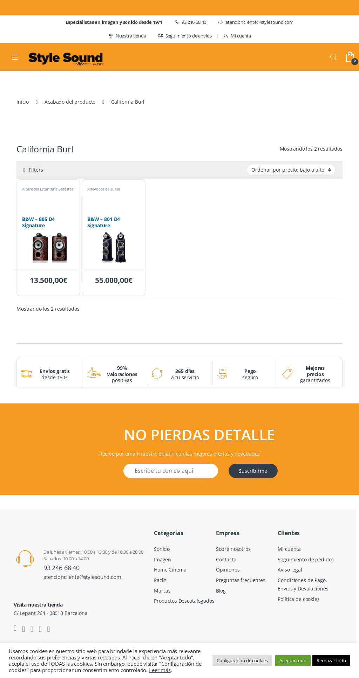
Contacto (226, 559)
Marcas (162, 590)
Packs (160, 580)
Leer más (160, 670)
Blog (221, 590)
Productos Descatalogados (184, 600)
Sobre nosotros (233, 549)
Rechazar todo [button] (331, 660)
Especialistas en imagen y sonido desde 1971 (114, 22)
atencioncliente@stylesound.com (255, 22)
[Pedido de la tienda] (291, 170)
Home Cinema (170, 569)
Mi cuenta (237, 36)
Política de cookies (298, 599)
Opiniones (228, 569)
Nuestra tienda (127, 36)
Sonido (162, 549)
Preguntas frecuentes (240, 580)
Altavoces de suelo (103, 189)
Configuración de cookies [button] (242, 660)
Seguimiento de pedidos (306, 559)
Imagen (162, 559)
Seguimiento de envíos (185, 36)
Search (333, 57)
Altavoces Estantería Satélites (47, 189)
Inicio (22, 101)
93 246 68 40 (190, 22)
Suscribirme (253, 471)
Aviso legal (290, 569)
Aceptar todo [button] (292, 660)
